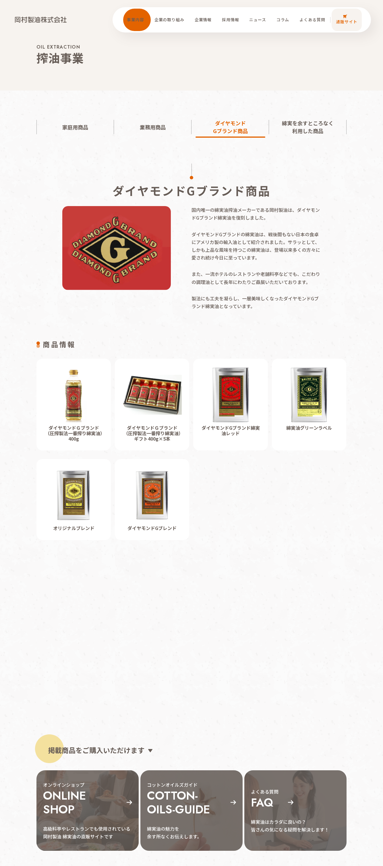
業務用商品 (153, 127)
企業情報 (204, 15)
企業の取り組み (171, 15)
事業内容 (137, 15)
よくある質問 (314, 15)
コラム (284, 15)
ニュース (259, 15)
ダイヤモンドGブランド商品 (230, 127)
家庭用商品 (75, 127)
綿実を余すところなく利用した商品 (308, 127)
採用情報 (231, 15)
